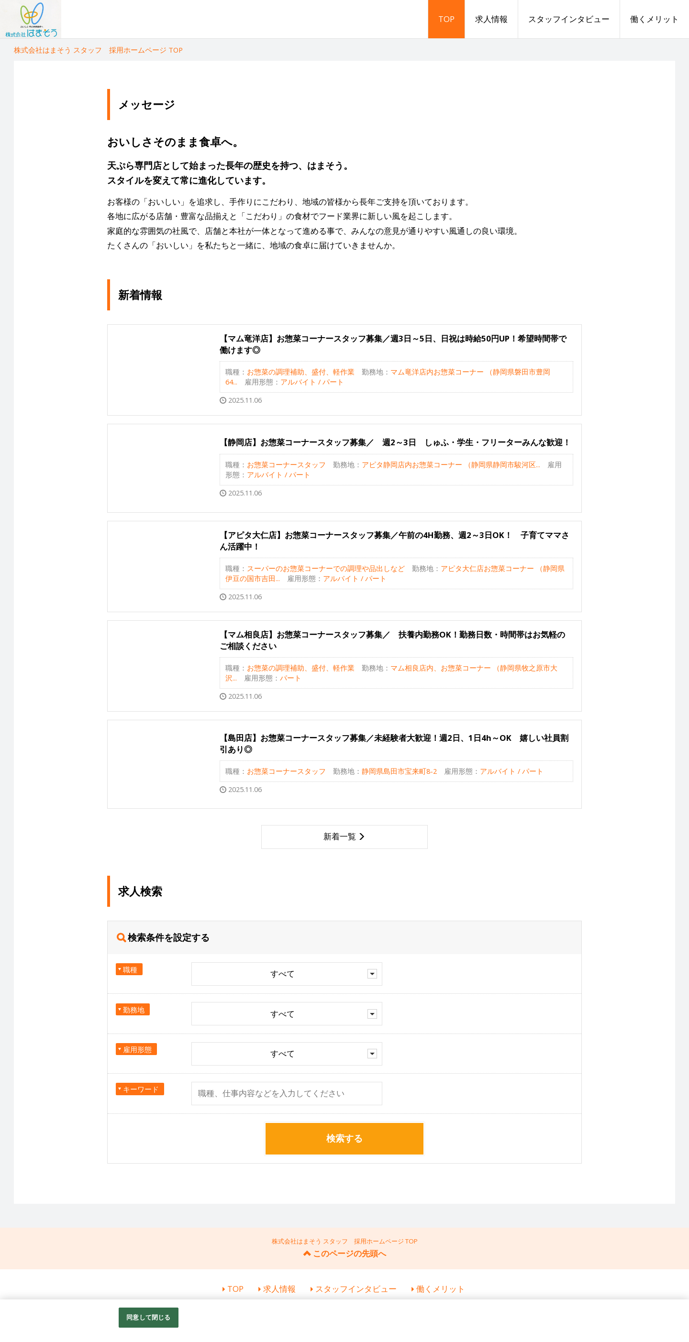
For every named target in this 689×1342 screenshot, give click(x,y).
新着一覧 (339, 836)
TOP (446, 18)
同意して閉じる (148, 1317)
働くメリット (654, 18)
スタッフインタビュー (569, 18)
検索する (344, 1138)
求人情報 (491, 18)
